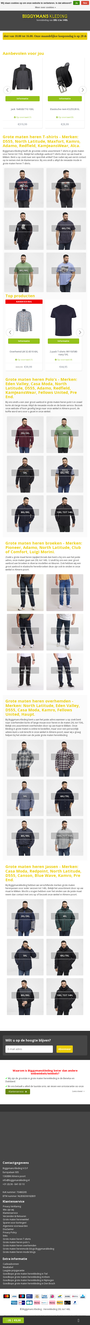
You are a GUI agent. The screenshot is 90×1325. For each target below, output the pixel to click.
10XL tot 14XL (65, 512)
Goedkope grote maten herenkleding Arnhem (26, 1277)
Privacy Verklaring (12, 1206)
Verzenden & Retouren (14, 1216)
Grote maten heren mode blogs (19, 1252)
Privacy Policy (10, 1232)
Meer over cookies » (45, 7)
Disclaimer (8, 1229)
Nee (85, 3)
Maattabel (8, 1267)
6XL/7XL (66, 228)
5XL (24, 228)
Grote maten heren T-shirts (17, 1239)
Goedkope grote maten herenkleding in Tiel (25, 1273)
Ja (76, 3)
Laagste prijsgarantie (13, 1270)
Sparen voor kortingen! (14, 1222)
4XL (66, 186)
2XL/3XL (23, 186)
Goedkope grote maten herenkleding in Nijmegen (28, 1280)
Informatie (22, 98)
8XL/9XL (23, 270)
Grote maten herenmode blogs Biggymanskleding (28, 1248)
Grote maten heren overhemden (19, 1245)
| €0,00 (13, 1320)
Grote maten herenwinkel (16, 1219)
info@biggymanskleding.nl (16, 1180)
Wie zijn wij (8, 1209)
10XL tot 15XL (66, 270)
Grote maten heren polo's (16, 1242)
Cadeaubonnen (11, 1263)
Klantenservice (18, 1091)
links (5, 1235)
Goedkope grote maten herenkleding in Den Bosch (29, 1283)
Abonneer (64, 1049)
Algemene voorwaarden (15, 1225)
